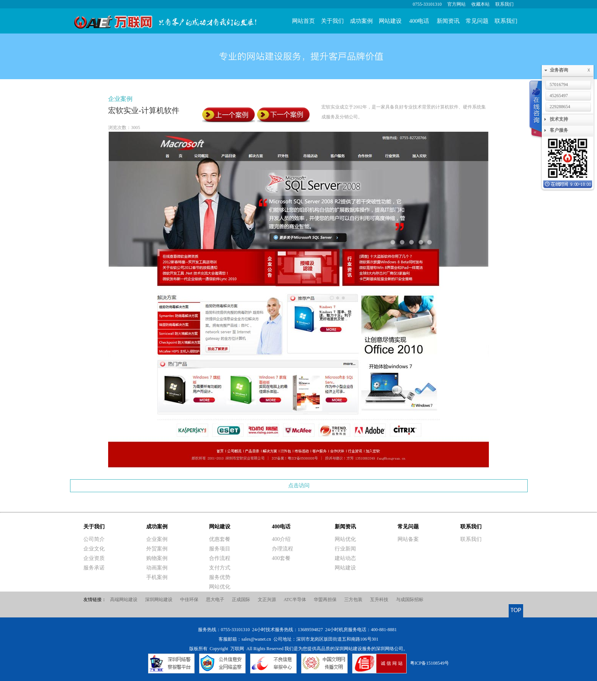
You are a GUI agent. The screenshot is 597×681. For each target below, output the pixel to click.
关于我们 (332, 21)
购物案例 (157, 558)
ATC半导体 (295, 599)
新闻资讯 (448, 21)
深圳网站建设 (158, 599)
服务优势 (219, 577)
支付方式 (219, 568)
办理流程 (282, 549)
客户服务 (559, 130)
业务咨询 (571, 70)
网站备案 (408, 539)
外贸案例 (157, 549)
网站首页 (303, 21)
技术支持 (559, 119)
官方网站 (456, 4)
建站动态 (345, 558)
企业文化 (94, 549)
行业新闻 (345, 549)
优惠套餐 (219, 539)
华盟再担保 (325, 599)
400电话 (419, 21)
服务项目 (219, 549)
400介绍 (281, 539)
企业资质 (94, 558)
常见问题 (477, 21)
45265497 (559, 95)
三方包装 (353, 599)
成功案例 (361, 21)
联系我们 (504, 4)
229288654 (560, 106)
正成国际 (241, 599)
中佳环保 (189, 599)
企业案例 (120, 99)
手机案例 (157, 577)
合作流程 (219, 558)
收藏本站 (480, 4)
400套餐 (281, 558)
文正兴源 (267, 599)
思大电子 (215, 599)
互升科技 (379, 599)
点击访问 (299, 485)
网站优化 (219, 587)
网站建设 (390, 21)
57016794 (559, 84)
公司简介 (94, 539)
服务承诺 (94, 568)
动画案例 (157, 568)
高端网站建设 (123, 599)
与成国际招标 (409, 599)
